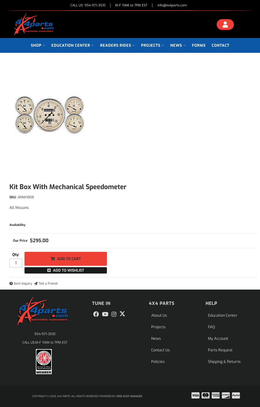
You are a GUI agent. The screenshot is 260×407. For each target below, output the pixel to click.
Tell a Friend (48, 283)
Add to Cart (69, 258)
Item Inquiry (23, 283)
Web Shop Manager (129, 396)
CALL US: (88, 6)
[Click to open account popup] (225, 25)
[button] (38, 45)
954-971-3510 (44, 334)
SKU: (12, 197)
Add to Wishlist (68, 270)
